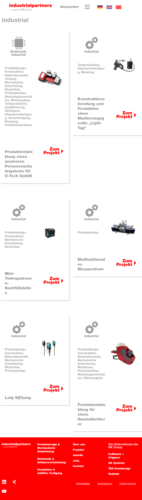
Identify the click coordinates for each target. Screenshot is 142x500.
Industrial (18, 55)
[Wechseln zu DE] (100, 7)
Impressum (104, 483)
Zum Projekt (51, 151)
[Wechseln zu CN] (118, 7)
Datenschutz (127, 483)
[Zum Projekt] (62, 151)
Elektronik (18, 51)
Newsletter (69, 7)
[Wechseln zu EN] (109, 7)
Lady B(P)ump (18, 398)
